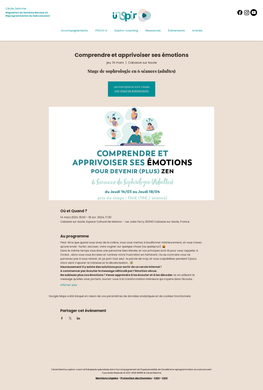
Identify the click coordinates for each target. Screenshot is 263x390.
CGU (157, 378)
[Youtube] (253, 12)
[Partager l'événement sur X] (70, 318)
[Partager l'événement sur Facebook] (62, 318)
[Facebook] (239, 12)
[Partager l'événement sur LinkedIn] (78, 318)
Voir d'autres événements (131, 91)
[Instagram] (246, 12)
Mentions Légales (107, 378)
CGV (165, 378)
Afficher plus (68, 285)
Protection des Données (136, 378)
